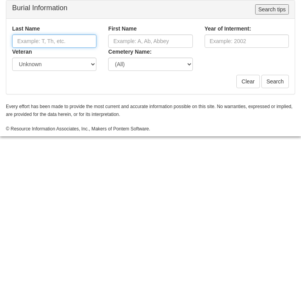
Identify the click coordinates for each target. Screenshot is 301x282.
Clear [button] (247, 81)
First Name (122, 28)
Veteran (22, 52)
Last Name (26, 28)
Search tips (272, 9)
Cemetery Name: (130, 52)
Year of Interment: (228, 28)
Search (275, 81)
